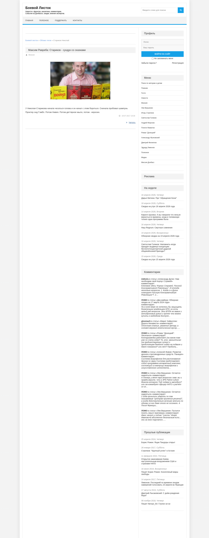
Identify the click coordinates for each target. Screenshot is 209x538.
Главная (29, 21)
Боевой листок (31, 40)
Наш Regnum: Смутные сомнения (156, 227)
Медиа (144, 157)
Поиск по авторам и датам (151, 83)
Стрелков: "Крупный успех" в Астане (158, 451)
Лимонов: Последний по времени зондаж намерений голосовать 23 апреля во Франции (162, 483)
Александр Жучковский (150, 138)
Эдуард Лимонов (148, 148)
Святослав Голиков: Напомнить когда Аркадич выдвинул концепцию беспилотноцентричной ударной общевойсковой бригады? (158, 247)
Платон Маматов (148, 128)
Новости (144, 98)
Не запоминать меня (163, 58)
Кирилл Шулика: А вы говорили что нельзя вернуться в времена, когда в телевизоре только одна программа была (161, 217)
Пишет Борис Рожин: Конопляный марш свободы (159, 473)
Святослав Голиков (149, 118)
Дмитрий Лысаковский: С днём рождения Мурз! (160, 494)
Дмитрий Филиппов (149, 143)
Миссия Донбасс (147, 162)
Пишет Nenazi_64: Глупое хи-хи (155, 504)
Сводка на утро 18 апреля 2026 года (158, 206)
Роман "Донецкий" (148, 133)
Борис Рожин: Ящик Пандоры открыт (158, 442)
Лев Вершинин (147, 108)
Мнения (32, 55)
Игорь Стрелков (147, 113)
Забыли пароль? (149, 63)
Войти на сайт (162, 54)
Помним (144, 88)
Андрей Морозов (148, 123)
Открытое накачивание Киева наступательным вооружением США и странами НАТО (158, 461)
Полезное (44, 21)
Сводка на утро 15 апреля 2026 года (158, 259)
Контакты (77, 21)
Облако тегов (45, 40)
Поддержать (61, 21)
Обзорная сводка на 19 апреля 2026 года (160, 236)
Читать (131, 122)
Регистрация (178, 63)
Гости (143, 93)
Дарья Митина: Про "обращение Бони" (159, 198)
